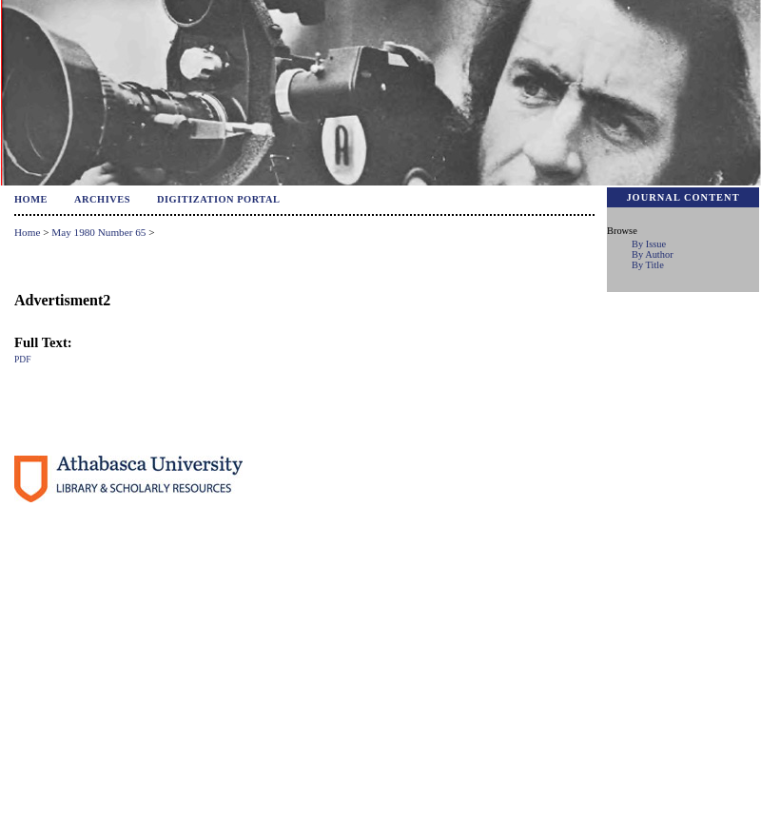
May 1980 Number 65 (98, 232)
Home (31, 199)
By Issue (649, 244)
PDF (22, 359)
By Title (648, 265)
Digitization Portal (219, 199)
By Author (652, 254)
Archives (102, 199)
